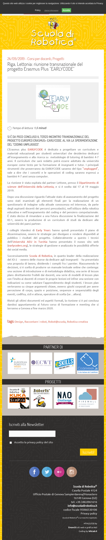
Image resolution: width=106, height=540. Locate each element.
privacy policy (35, 442)
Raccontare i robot (35, 321)
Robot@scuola (57, 321)
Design (19, 321)
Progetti (58, 58)
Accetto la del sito (33, 442)
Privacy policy (89, 513)
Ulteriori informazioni (51, 10)
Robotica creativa (77, 321)
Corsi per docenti (39, 58)
